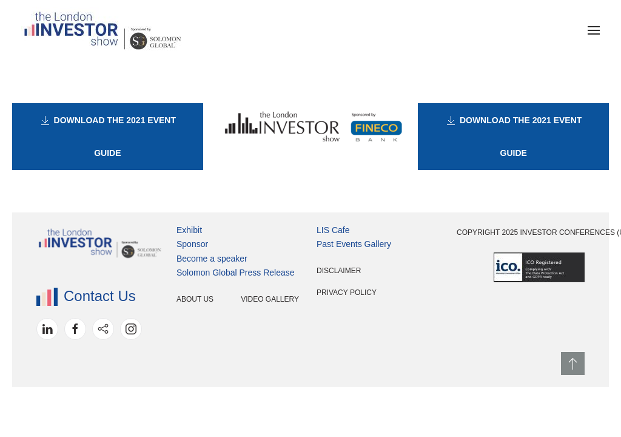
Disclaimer (339, 270)
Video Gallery (270, 299)
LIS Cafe (333, 230)
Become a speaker (211, 258)
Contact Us (86, 296)
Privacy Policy (347, 292)
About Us (194, 299)
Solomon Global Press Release (235, 272)
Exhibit (189, 230)
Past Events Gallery (354, 244)
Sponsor (192, 244)
